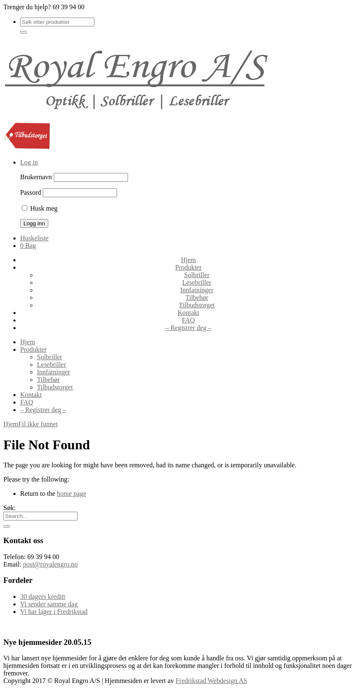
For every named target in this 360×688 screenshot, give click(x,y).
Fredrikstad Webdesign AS (211, 680)
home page (71, 493)
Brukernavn (36, 176)
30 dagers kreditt (42, 596)
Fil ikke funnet (38, 424)
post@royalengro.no (50, 564)
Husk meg (39, 208)
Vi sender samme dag (49, 604)
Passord (30, 192)
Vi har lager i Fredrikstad (54, 611)
